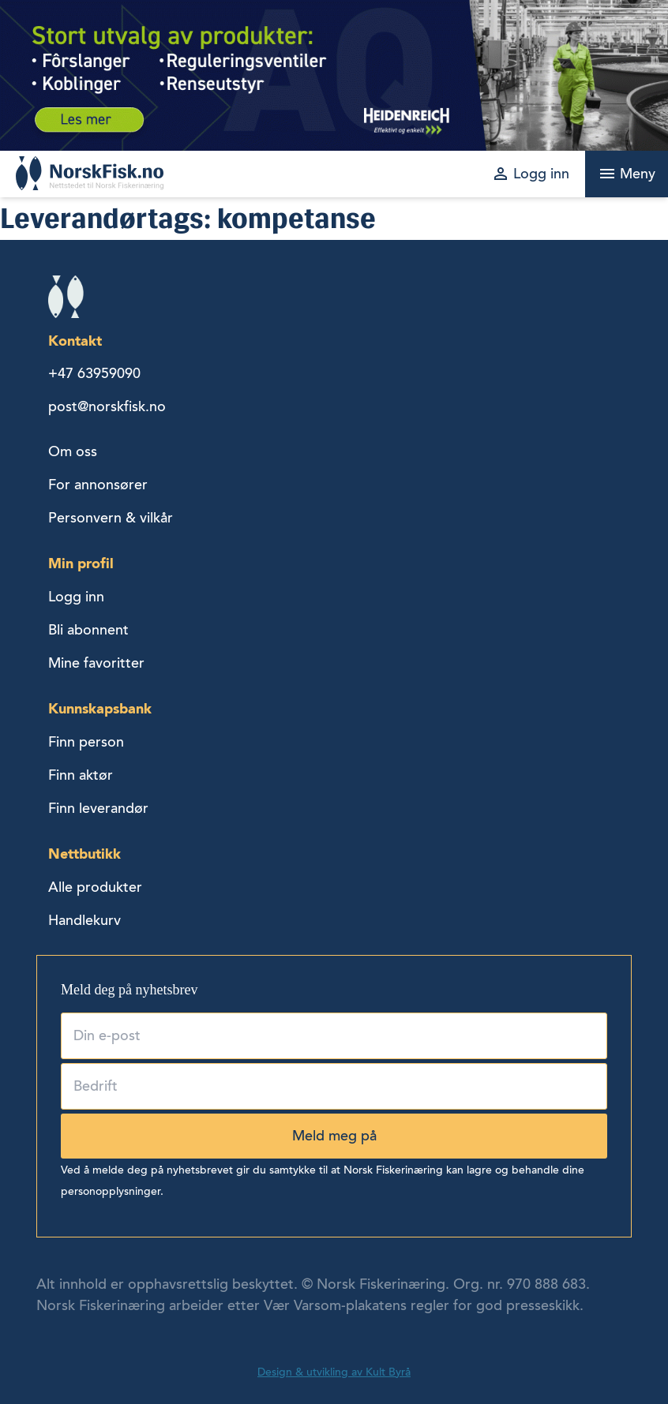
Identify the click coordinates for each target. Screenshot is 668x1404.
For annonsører (98, 484)
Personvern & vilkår (110, 517)
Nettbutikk (84, 853)
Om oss (72, 451)
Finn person (86, 742)
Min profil (81, 563)
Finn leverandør (98, 808)
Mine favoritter (96, 663)
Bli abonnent (88, 629)
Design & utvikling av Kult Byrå (334, 1372)
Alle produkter (95, 887)
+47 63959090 (94, 373)
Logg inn (76, 596)
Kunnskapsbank (100, 708)
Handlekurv (84, 920)
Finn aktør (80, 775)
